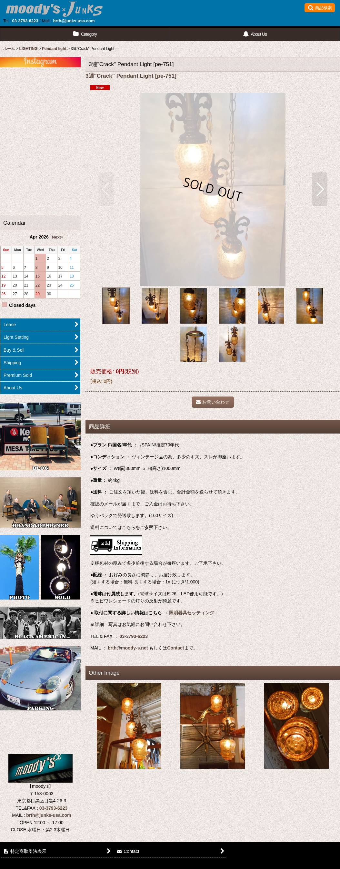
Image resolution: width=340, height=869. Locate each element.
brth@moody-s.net (128, 647)
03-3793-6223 (25, 20)
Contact (175, 647)
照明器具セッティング (191, 612)
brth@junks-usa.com (74, 20)
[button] (320, 7)
